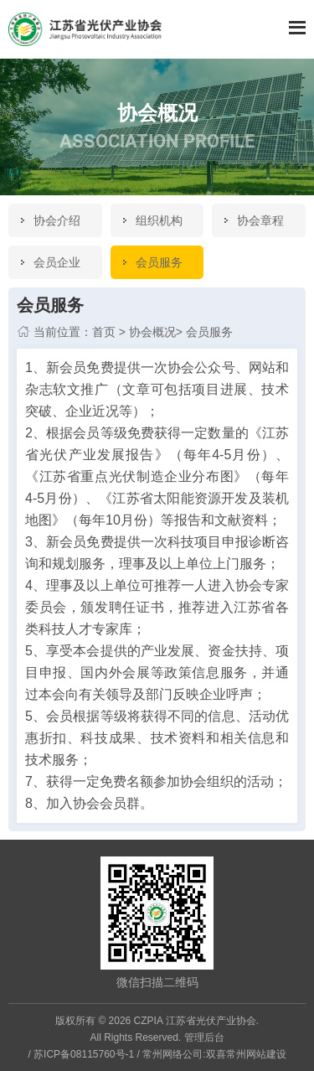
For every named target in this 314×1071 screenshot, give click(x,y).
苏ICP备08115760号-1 (83, 1054)
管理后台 (204, 1037)
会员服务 (209, 332)
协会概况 (152, 332)
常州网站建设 (256, 1054)
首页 (104, 332)
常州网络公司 (172, 1054)
